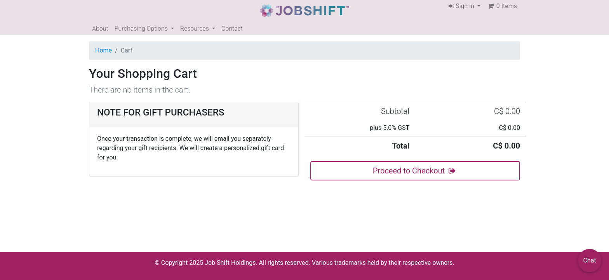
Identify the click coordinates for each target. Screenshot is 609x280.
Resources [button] (195, 28)
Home (103, 50)
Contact (232, 28)
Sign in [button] (462, 6)
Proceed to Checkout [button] (415, 170)
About (100, 28)
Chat (589, 260)
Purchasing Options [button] (142, 28)
